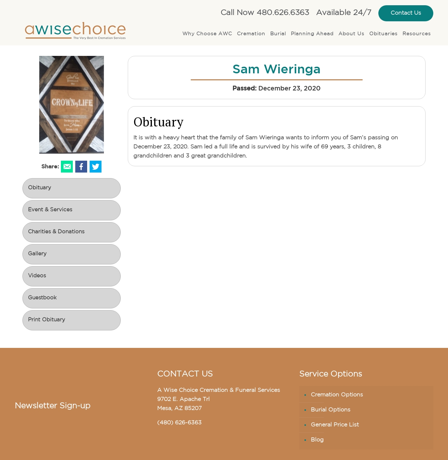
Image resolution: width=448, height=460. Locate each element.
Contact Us (406, 13)
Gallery (37, 254)
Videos (37, 276)
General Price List (335, 425)
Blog (317, 440)
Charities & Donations (56, 232)
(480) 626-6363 (179, 423)
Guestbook (42, 298)
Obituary (39, 188)
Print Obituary (46, 320)
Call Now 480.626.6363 (264, 13)
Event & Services (50, 210)
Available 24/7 (343, 13)
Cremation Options (337, 395)
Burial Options (330, 410)
